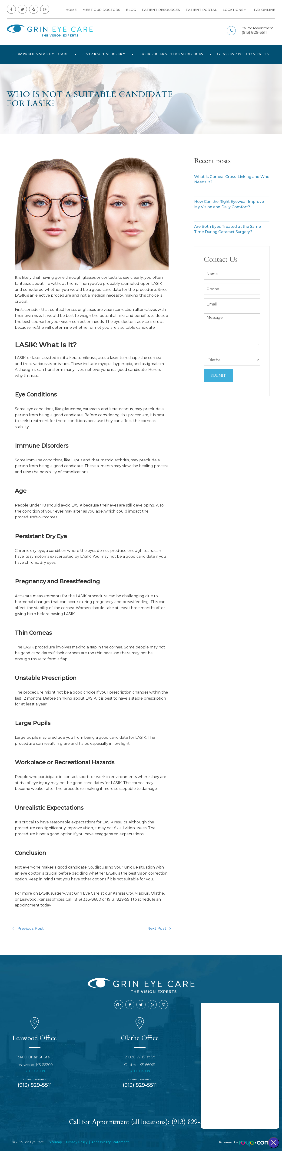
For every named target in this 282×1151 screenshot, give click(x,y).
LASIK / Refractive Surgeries (171, 54)
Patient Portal (201, 10)
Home (71, 10)
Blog (131, 10)
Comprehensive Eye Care (41, 54)
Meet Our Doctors (101, 10)
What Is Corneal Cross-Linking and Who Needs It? (231, 179)
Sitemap (55, 1142)
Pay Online (264, 10)
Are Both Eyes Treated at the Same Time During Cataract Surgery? (227, 229)
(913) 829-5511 (254, 32)
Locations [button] (234, 10)
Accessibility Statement (110, 1142)
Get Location (35, 1071)
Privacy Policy (76, 1142)
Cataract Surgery (104, 54)
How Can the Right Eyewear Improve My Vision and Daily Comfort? (229, 204)
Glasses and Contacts (243, 54)
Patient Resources (161, 10)
